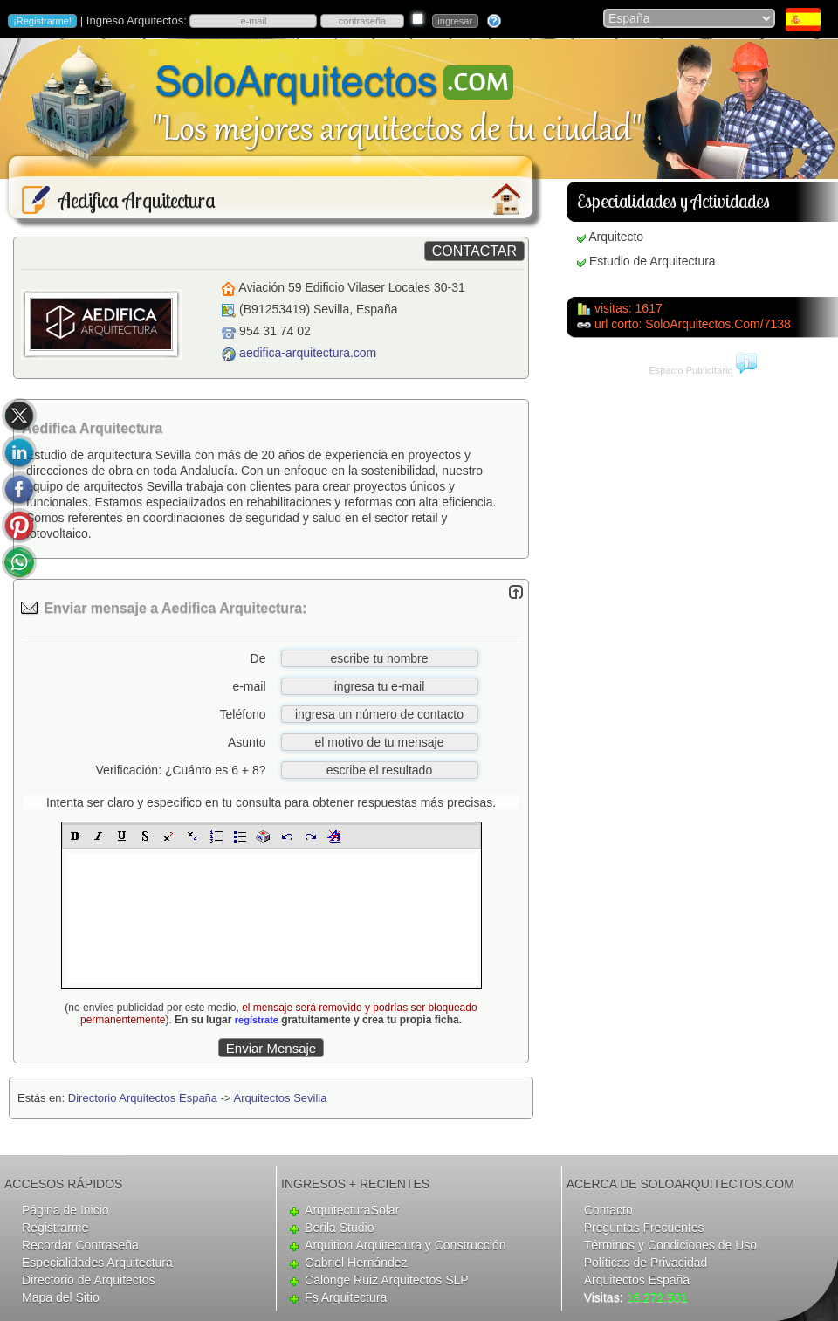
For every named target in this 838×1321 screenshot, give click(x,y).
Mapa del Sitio (61, 1297)
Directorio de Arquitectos (88, 1280)
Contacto (608, 1210)
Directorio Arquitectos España (142, 1097)
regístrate (256, 1020)
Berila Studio (339, 1228)
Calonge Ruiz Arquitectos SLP (387, 1280)
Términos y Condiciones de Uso (670, 1245)
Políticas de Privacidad (646, 1262)
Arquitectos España (637, 1280)
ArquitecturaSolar (352, 1210)
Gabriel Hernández (356, 1262)
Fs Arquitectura (346, 1297)
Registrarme (55, 1228)
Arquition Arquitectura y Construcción (405, 1245)
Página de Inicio (65, 1210)
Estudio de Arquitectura (652, 261)
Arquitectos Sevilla (280, 1097)
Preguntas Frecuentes (644, 1228)
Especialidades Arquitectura (97, 1262)
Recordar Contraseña (80, 1245)
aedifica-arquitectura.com (307, 353)
